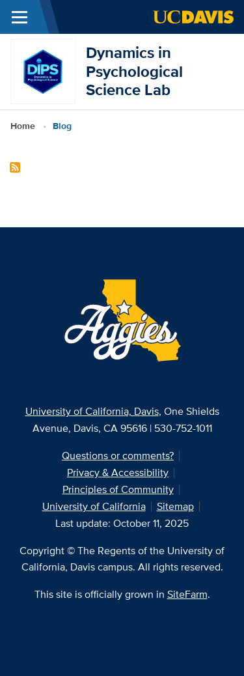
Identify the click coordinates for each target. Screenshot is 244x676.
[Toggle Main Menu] (19, 17)
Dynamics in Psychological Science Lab (134, 71)
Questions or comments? (118, 455)
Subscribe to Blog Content (15, 167)
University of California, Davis (92, 411)
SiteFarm (187, 594)
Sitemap (175, 506)
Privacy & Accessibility (118, 472)
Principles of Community (118, 489)
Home (22, 125)
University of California (94, 506)
